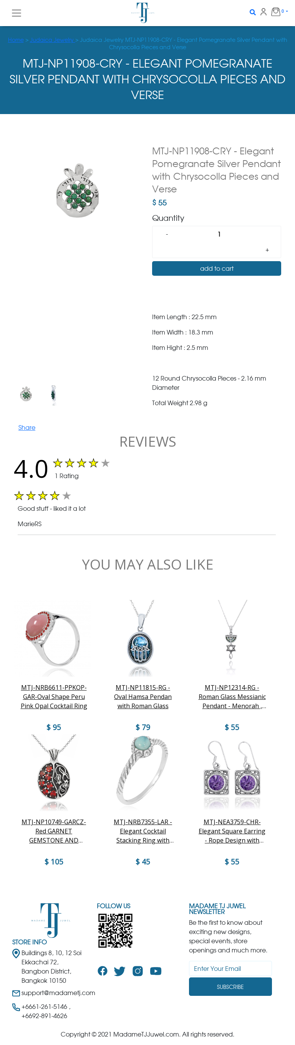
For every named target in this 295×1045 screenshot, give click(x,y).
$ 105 (54, 861)
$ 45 (143, 861)
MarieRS (29, 524)
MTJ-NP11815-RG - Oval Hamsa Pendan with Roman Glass (143, 696)
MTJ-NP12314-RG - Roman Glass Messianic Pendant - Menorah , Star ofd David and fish (232, 696)
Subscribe (230, 987)
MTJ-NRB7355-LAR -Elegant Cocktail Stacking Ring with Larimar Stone (143, 831)
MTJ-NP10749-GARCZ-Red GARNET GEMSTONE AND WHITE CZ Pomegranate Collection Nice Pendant (54, 831)
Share (26, 427)
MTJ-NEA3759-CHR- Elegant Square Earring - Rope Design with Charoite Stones (232, 831)
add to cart (217, 268)
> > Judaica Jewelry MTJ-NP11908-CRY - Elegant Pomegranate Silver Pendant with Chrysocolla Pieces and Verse (147, 43)
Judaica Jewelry (52, 39)
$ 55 (232, 861)
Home (16, 39)
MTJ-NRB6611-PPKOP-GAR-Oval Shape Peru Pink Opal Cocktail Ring (54, 696)
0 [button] (274, 11)
